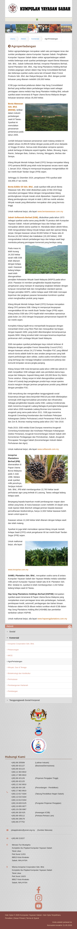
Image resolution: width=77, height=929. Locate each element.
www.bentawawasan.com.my (50, 211)
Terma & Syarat (32, 918)
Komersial (35, 39)
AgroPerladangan (51, 39)
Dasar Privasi (19, 918)
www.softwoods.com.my (48, 449)
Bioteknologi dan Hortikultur (19, 673)
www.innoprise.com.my (18, 569)
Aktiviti (23, 39)
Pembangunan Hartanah (17, 685)
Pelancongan (13, 650)
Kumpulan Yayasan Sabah (31, 915)
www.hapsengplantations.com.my (52, 619)
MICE (10, 655)
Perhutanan (12, 679)
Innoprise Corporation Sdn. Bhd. (20, 644)
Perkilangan (12, 691)
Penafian (8, 918)
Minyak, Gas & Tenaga (17, 667)
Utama (12, 39)
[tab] (38, 632)
